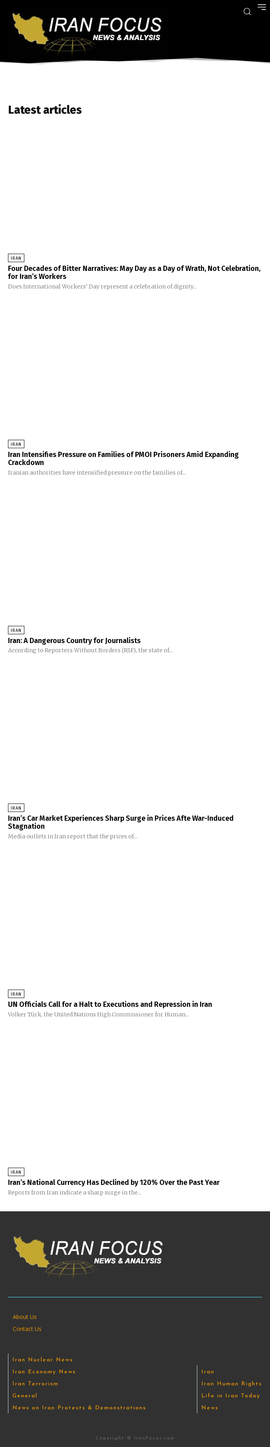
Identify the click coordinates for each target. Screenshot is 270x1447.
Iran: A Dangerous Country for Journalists (74, 640)
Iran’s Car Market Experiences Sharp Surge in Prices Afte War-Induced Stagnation (121, 822)
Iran (16, 258)
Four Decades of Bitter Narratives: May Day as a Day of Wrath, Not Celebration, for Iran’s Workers (134, 272)
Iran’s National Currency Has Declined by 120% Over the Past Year (114, 1182)
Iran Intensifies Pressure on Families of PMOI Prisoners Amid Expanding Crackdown (123, 458)
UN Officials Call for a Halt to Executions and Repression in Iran (110, 1004)
